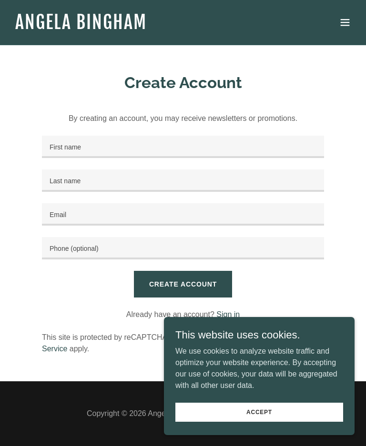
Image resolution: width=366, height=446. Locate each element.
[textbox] (183, 147)
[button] (345, 22)
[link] (81, 26)
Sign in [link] (228, 314)
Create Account (183, 284)
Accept (259, 411)
